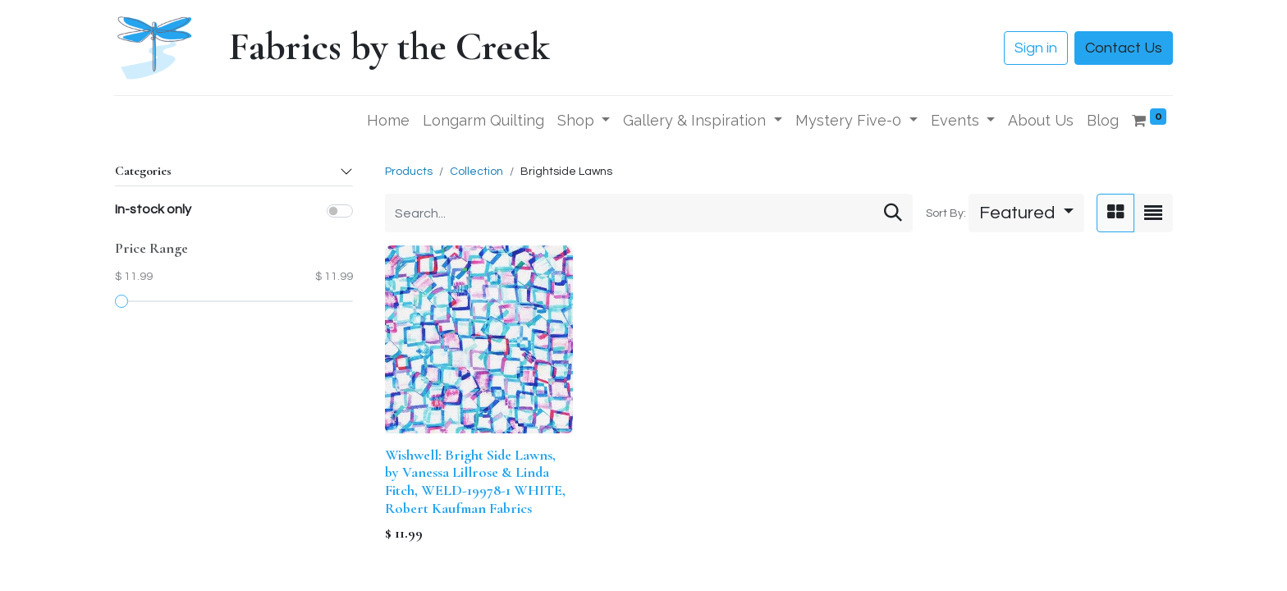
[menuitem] (388, 120)
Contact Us (1123, 48)
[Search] (893, 213)
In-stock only (153, 209)
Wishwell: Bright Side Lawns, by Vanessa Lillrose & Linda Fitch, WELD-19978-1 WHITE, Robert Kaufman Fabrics (475, 481)
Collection (476, 171)
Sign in (1035, 48)
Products (409, 171)
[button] (1026, 213)
